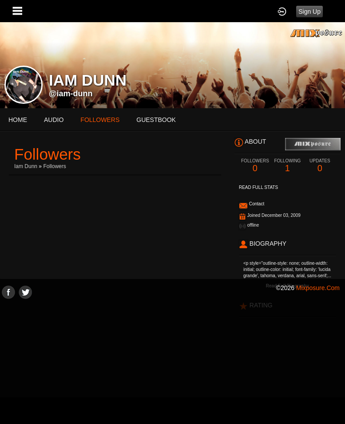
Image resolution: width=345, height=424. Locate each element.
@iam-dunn (71, 93)
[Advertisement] (172, 361)
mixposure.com (318, 287)
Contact (256, 203)
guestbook (156, 119)
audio (53, 119)
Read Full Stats (258, 187)
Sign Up (309, 11)
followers (99, 119)
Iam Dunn (25, 166)
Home (17, 119)
